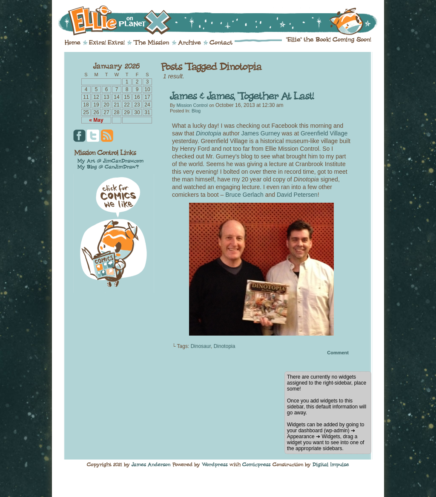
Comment (338, 352)
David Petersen (297, 194)
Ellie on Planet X (223, 20)
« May (96, 120)
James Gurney (260, 133)
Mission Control (191, 105)
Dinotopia (208, 133)
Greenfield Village (324, 133)
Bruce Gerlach (244, 194)
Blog (196, 110)
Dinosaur (201, 346)
